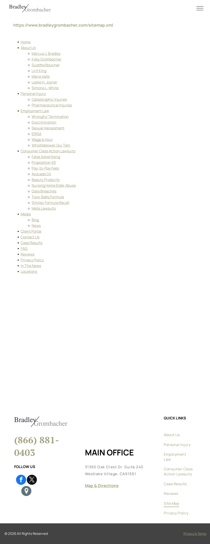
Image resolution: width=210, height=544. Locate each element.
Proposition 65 (44, 162)
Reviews (27, 254)
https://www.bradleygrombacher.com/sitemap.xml (63, 25)
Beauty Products (46, 179)
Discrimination (44, 122)
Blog (35, 219)
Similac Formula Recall (50, 202)
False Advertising (46, 156)
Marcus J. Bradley (46, 53)
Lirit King (39, 70)
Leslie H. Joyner (44, 82)
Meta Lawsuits (44, 208)
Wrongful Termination (50, 116)
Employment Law (35, 110)
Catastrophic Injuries (49, 99)
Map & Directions (102, 485)
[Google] (26, 491)
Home (25, 42)
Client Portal (31, 231)
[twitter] (32, 480)
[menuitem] (178, 428)
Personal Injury (33, 93)
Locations (29, 271)
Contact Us (30, 237)
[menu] (200, 8)
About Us (28, 47)
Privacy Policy (32, 259)
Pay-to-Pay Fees (45, 168)
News (36, 225)
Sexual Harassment (48, 128)
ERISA (36, 133)
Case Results (31, 242)
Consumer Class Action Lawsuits (48, 150)
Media (26, 214)
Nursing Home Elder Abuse (54, 185)
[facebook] (21, 480)
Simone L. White (45, 87)
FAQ (24, 248)
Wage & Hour (42, 139)
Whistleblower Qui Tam (51, 145)
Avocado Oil (41, 173)
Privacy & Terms (194, 533)
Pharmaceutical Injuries (52, 105)
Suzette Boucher (46, 64)
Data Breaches (44, 191)
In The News (31, 265)
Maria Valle (41, 76)
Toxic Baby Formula (48, 196)
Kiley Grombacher (46, 59)
